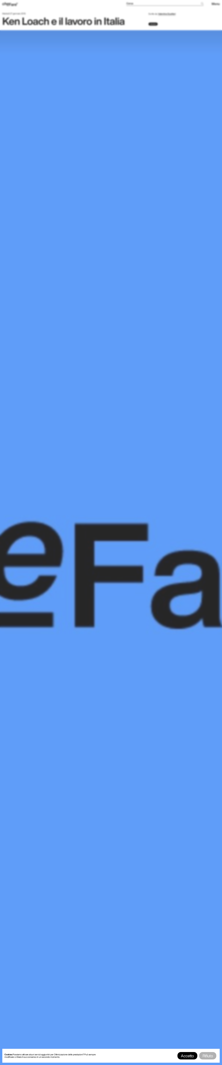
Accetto (187, 1056)
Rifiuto (208, 1056)
